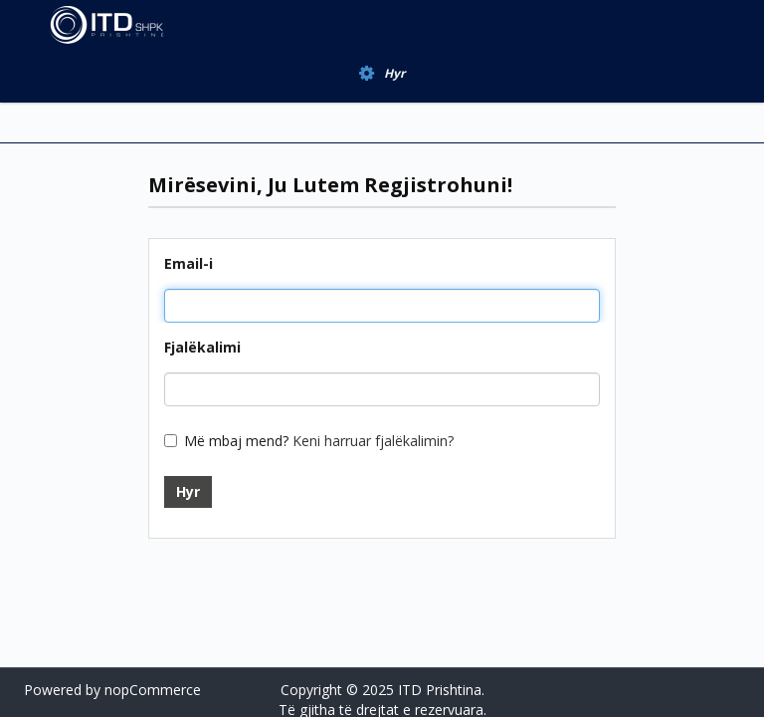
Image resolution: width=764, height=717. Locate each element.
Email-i (188, 263)
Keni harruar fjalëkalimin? (373, 440)
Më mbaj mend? (236, 440)
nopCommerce (152, 689)
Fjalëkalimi (202, 347)
